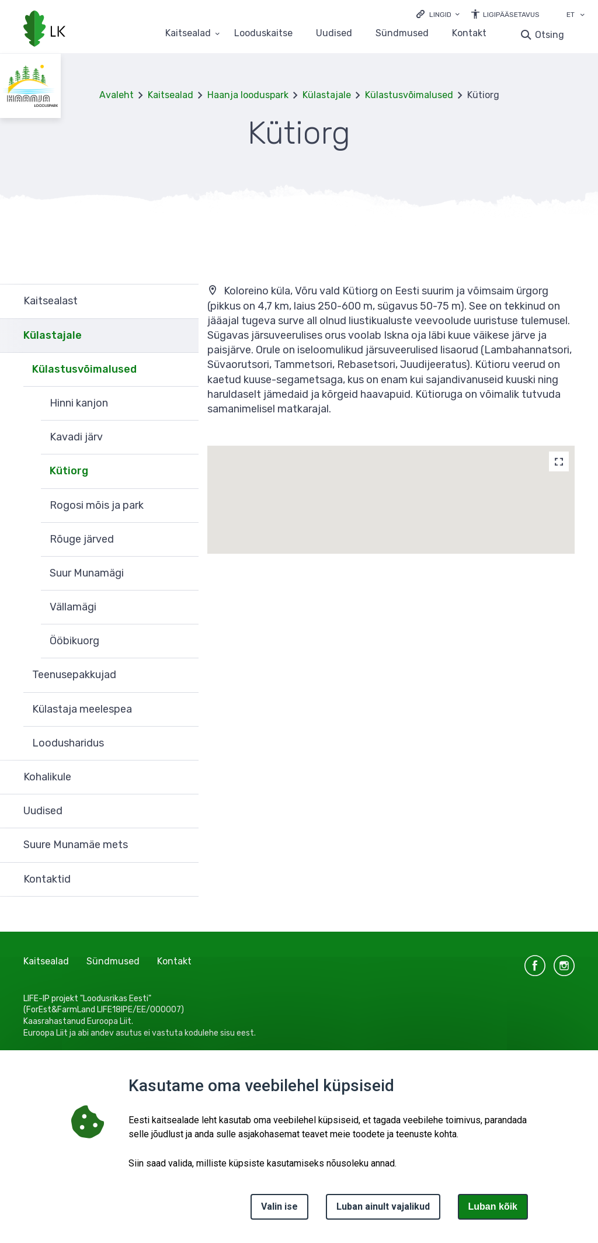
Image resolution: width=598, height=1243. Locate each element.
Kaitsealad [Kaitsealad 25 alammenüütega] (188, 34)
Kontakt (469, 34)
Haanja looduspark (247, 94)
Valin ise (279, 1206)
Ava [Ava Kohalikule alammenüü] (184, 777)
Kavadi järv (76, 436)
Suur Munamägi (87, 573)
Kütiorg (69, 470)
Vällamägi (73, 606)
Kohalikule (47, 776)
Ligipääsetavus (511, 15)
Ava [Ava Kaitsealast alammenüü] (184, 301)
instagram (564, 965)
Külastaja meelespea (82, 709)
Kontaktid (47, 879)
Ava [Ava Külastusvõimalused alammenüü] (184, 370)
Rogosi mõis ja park (97, 505)
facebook (534, 965)
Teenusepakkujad (74, 674)
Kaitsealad (170, 94)
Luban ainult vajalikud (383, 1206)
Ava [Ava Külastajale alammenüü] (184, 336)
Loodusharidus (68, 743)
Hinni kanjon (79, 403)
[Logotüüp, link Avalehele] (44, 30)
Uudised (334, 34)
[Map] (559, 461)
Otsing (549, 34)
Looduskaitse (263, 34)
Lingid (440, 15)
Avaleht (116, 94)
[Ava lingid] (438, 13)
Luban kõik (492, 1206)
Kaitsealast (50, 300)
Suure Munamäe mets (75, 844)
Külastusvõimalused (409, 94)
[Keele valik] (582, 16)
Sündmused (402, 34)
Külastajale (327, 94)
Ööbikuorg (74, 640)
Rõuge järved (82, 539)
